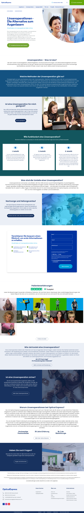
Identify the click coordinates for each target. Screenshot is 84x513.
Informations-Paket (70, 493)
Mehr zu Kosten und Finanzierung (42, 365)
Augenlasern (22, 6)
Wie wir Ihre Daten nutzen (64, 512)
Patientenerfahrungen (60, 6)
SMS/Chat (54, 254)
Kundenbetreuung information (57, 498)
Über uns (47, 6)
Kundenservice (54, 493)
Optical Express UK (70, 496)
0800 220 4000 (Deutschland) (11, 493)
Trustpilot (52, 6)
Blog (52, 495)
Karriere (68, 491)
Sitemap (39, 512)
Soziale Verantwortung (71, 495)
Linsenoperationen (30, 6)
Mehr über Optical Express (42, 438)
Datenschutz (55, 512)
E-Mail (59, 254)
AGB (44, 512)
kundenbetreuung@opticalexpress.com (13, 499)
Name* (52, 234)
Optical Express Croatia (71, 500)
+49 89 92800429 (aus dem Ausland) (13, 497)
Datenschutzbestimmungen (62, 260)
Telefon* (53, 240)
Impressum (49, 512)
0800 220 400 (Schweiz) (10, 495)
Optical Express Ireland (71, 498)
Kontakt (53, 496)
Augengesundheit (40, 6)
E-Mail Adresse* (54, 245)
